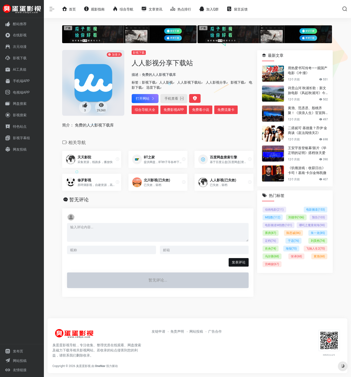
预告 (318, 217)
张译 (296, 256)
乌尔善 (272, 256)
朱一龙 (318, 233)
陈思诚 (293, 233)
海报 (291, 248)
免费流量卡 (225, 110)
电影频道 (315, 209)
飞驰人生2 (315, 248)
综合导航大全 (145, 110)
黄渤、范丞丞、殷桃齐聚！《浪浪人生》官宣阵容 (306, 110)
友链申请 (158, 331)
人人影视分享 (216, 82)
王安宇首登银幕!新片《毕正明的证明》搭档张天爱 (307, 150)
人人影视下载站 (189, 82)
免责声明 (177, 331)
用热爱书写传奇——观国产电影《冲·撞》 (307, 70)
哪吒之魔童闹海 (312, 225)
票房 (270, 233)
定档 (270, 240)
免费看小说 (200, 110)
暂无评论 (79, 200)
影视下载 (139, 52)
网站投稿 (196, 331)
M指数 (272, 217)
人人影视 (166, 82)
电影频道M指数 (278, 225)
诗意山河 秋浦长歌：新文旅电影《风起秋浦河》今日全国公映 (307, 90)
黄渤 (319, 256)
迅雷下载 (153, 87)
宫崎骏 (272, 264)
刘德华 (296, 217)
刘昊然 (318, 240)
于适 (293, 240)
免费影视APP (174, 110)
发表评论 (238, 262)
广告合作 (215, 331)
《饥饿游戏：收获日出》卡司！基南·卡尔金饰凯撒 (307, 170)
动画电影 (274, 209)
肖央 (270, 248)
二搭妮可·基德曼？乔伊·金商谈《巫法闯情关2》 (307, 130)
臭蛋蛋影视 (83, 366)
